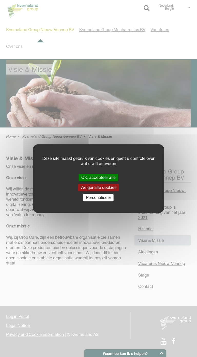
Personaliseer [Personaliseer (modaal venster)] (98, 197)
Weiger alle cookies (98, 187)
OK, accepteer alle (98, 177)
